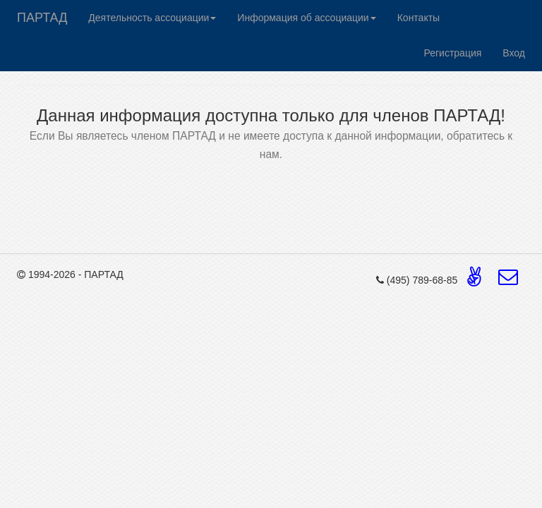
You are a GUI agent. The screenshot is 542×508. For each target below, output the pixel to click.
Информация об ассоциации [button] (306, 17)
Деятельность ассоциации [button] (152, 17)
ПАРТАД (42, 18)
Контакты (418, 17)
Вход (513, 53)
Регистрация (452, 53)
